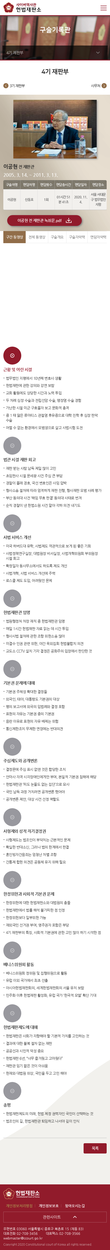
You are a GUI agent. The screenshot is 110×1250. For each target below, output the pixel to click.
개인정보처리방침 (19, 1206)
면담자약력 (98, 237)
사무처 (95, 86)
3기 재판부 (17, 86)
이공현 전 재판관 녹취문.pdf (39, 220)
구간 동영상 (14, 237)
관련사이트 (52, 1217)
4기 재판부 (14, 52)
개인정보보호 (49, 1206)
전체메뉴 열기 (104, 8)
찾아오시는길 (75, 1206)
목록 (95, 1148)
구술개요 (57, 237)
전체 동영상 (36, 237)
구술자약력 (77, 237)
